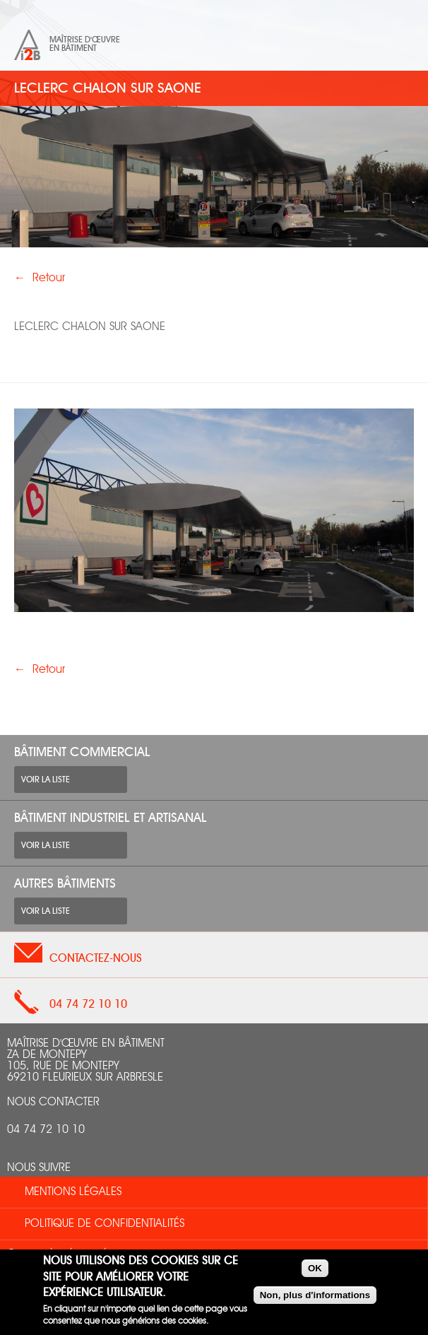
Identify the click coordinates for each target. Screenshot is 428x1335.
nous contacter (53, 1102)
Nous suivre (39, 1168)
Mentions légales (73, 1192)
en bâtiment (73, 48)
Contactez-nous (95, 958)
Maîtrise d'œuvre (84, 39)
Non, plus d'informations (315, 1295)
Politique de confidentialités (104, 1224)
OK (315, 1268)
